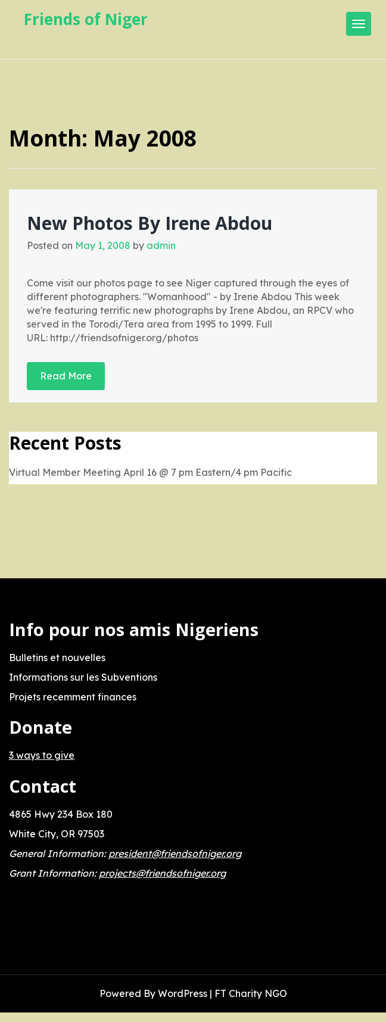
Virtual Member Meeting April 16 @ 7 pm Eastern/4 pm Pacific (150, 472)
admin (161, 245)
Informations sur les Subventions (83, 677)
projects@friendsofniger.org (162, 873)
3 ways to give (41, 755)
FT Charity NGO (250, 993)
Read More (66, 376)
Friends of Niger (86, 19)
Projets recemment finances (72, 697)
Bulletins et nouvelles (57, 657)
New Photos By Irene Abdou (149, 223)
